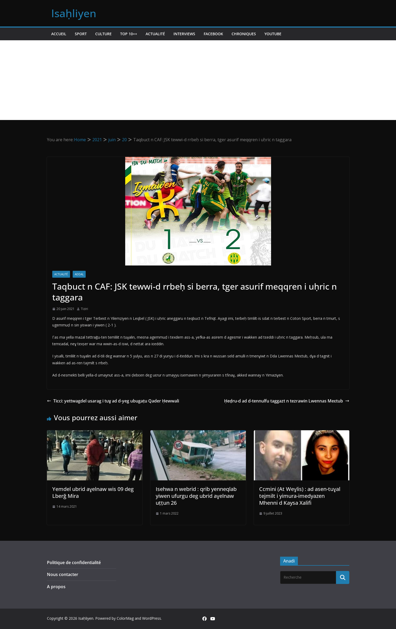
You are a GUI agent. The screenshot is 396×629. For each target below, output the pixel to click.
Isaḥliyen (73, 13)
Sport (81, 33)
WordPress (151, 618)
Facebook (213, 33)
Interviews (184, 33)
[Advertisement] (198, 80)
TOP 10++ (128, 33)
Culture (103, 33)
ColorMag (125, 618)
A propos (56, 587)
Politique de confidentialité (74, 562)
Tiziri (84, 309)
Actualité (155, 33)
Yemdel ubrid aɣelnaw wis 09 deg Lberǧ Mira (93, 492)
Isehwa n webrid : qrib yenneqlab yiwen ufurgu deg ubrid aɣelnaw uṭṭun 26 (196, 495)
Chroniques (244, 33)
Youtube (272, 33)
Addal (79, 274)
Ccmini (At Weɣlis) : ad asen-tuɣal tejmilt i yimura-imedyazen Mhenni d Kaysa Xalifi (299, 495)
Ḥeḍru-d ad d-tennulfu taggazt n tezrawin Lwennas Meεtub (286, 401)
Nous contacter (62, 574)
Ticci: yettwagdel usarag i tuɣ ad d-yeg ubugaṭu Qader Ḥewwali (113, 401)
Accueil (58, 33)
